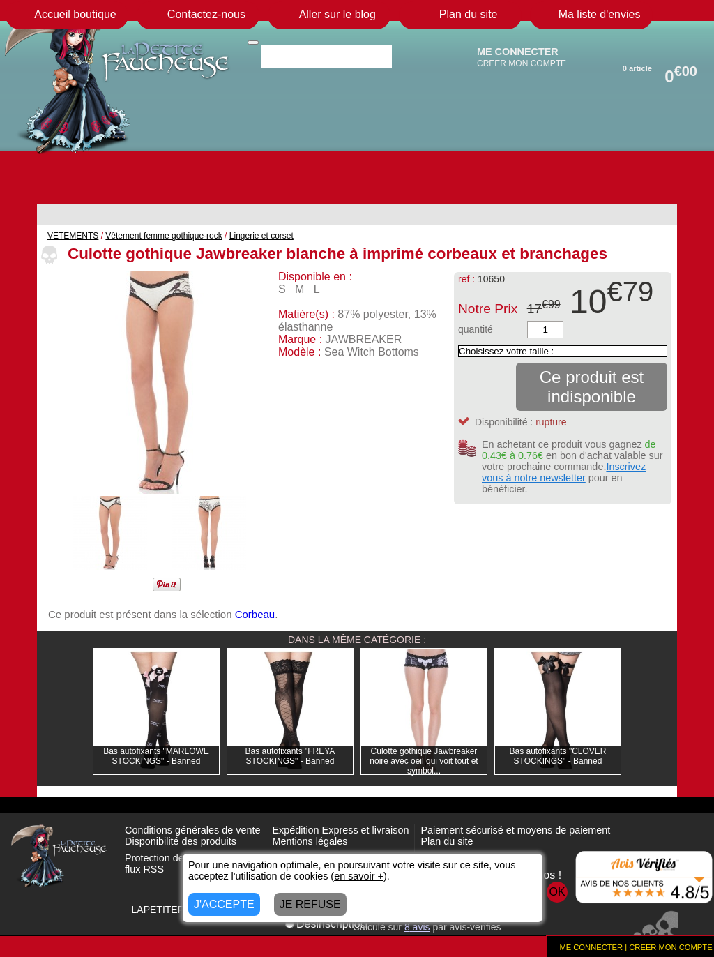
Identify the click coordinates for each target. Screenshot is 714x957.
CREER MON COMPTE (521, 63)
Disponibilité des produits (180, 841)
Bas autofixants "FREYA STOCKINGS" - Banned (290, 756)
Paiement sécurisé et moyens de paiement (515, 830)
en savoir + (358, 876)
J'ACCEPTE (224, 904)
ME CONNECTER (518, 51)
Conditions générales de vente (192, 830)
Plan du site (446, 841)
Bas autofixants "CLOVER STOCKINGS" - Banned (558, 756)
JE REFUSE (310, 904)
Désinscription (325, 924)
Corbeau (255, 614)
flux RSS (144, 869)
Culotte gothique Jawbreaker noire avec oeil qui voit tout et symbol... (424, 761)
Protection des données (177, 858)
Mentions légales (309, 841)
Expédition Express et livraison (340, 830)
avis (417, 927)
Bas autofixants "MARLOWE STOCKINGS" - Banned (156, 756)
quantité (475, 329)
